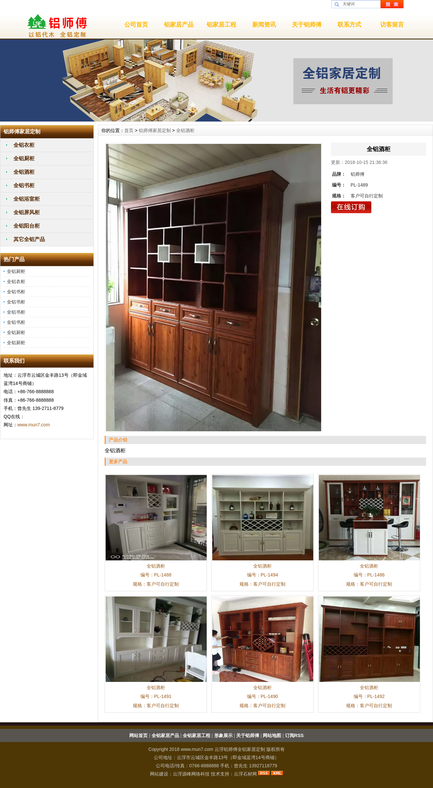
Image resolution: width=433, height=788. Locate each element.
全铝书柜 (23, 185)
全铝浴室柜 (26, 199)
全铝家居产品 (165, 735)
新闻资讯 (264, 24)
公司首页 (136, 24)
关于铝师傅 (306, 24)
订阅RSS (294, 735)
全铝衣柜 (23, 145)
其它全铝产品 (29, 239)
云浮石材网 (245, 774)
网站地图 (272, 735)
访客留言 (392, 24)
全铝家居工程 (196, 735)
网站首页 (138, 735)
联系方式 (349, 24)
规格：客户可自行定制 (156, 584)
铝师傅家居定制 (155, 130)
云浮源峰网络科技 (191, 774)
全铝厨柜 (23, 158)
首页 (129, 130)
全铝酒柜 (23, 172)
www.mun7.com (33, 424)
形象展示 (223, 735)
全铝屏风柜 (26, 212)
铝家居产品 (179, 24)
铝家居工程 (221, 24)
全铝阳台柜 (26, 226)
